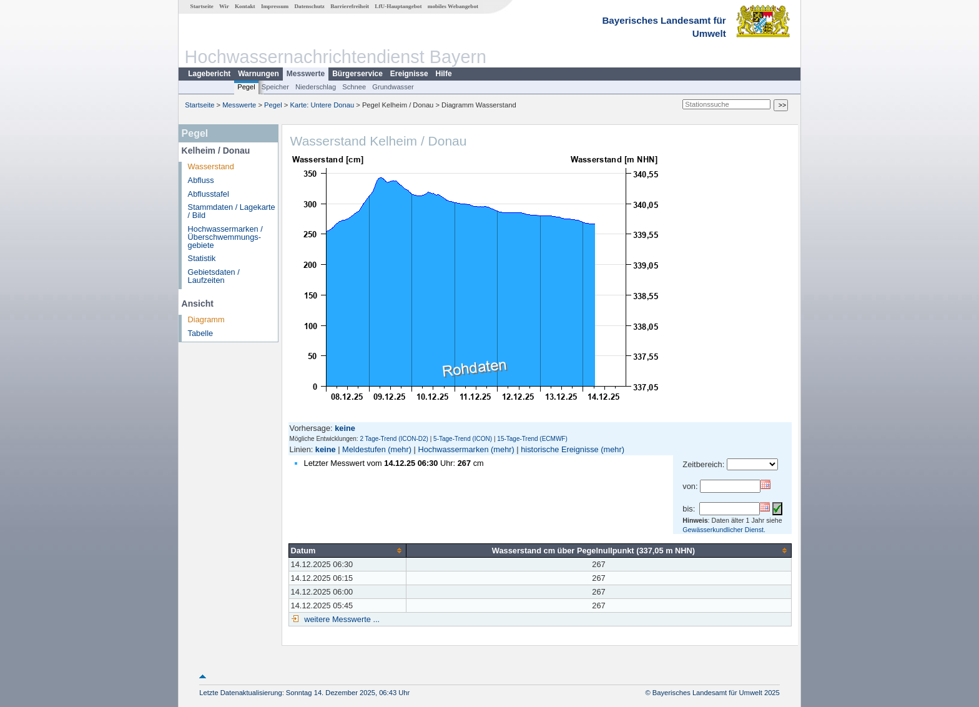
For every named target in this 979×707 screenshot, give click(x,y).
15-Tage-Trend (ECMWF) (532, 438)
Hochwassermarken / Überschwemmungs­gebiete (225, 237)
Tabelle (201, 333)
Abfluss (201, 180)
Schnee (354, 87)
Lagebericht (209, 73)
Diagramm (206, 319)
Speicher (275, 87)
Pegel (246, 87)
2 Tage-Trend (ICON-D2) (394, 438)
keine (325, 449)
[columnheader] (347, 550)
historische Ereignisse (559, 449)
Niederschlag (315, 87)
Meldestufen (364, 449)
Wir (224, 6)
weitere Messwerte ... (341, 619)
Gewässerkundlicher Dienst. (723, 529)
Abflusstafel (208, 194)
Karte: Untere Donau (322, 105)
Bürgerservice (357, 73)
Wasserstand (211, 166)
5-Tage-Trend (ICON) (462, 438)
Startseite (202, 6)
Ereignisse (409, 73)
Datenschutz (309, 6)
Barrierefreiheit (349, 6)
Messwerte (306, 73)
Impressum (274, 6)
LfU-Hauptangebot (398, 6)
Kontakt (245, 6)
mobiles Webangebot (453, 6)
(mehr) (399, 449)
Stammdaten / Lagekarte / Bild (231, 211)
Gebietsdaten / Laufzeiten (214, 276)
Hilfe (444, 73)
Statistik (202, 258)
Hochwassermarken (453, 449)
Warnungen (258, 73)
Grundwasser (393, 87)
